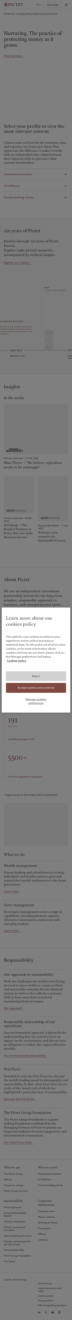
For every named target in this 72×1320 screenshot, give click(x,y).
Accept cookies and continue (36, 688)
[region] (36, 660)
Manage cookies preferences (36, 701)
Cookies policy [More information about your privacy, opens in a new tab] (16, 661)
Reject (36, 676)
